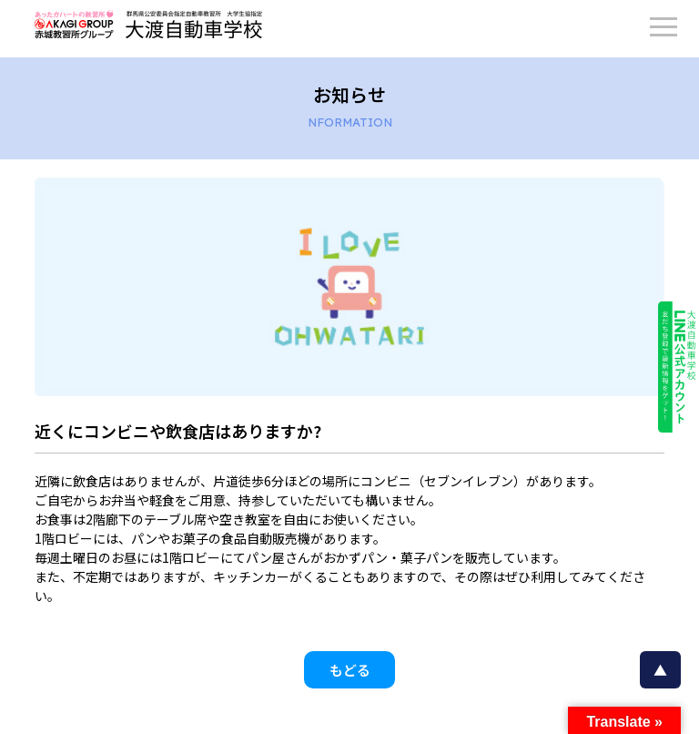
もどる (349, 669)
